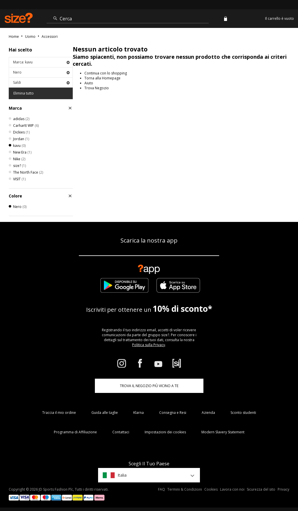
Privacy (283, 489)
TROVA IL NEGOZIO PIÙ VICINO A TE (149, 385)
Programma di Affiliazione (75, 432)
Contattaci (120, 432)
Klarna (138, 412)
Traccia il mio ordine (59, 412)
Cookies (211, 489)
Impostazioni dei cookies (165, 432)
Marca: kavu (41, 62)
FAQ (161, 489)
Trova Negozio (96, 88)
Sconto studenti (243, 412)
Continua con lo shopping (105, 73)
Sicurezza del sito (261, 489)
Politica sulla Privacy (148, 344)
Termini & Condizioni (184, 489)
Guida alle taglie (104, 412)
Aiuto (88, 83)
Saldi (41, 82)
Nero (41, 72)
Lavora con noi (232, 489)
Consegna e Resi (172, 412)
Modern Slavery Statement (222, 432)
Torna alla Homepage (102, 78)
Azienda (208, 412)
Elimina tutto (23, 93)
